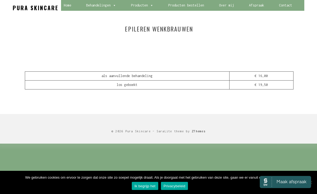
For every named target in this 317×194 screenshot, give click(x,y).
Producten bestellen (186, 5)
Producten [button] (142, 5)
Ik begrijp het (145, 186)
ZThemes (198, 131)
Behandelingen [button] (101, 5)
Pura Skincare (36, 8)
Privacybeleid (175, 186)
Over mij (226, 5)
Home (67, 5)
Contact (285, 5)
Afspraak (256, 5)
